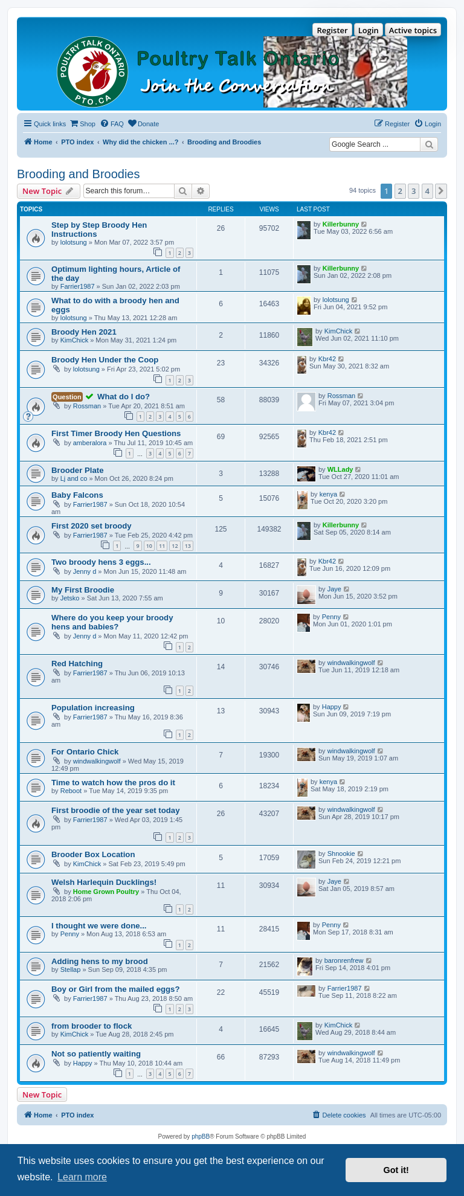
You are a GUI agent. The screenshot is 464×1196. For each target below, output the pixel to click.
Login (368, 30)
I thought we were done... (99, 925)
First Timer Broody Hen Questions (116, 433)
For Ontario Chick (84, 751)
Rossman (87, 406)
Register (332, 30)
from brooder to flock (91, 1025)
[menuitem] (82, 124)
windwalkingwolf (351, 662)
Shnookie (341, 853)
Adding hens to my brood (99, 961)
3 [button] (413, 190)
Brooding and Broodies (78, 174)
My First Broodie (82, 589)
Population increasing (93, 707)
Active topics (413, 30)
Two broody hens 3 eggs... (101, 562)
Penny (331, 616)
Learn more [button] (82, 1177)
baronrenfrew (344, 960)
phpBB (201, 1136)
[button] (441, 191)
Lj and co (74, 478)
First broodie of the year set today (115, 810)
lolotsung (73, 242)
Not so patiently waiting (96, 1053)
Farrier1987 (77, 286)
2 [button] (400, 190)
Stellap (70, 969)
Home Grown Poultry (106, 891)
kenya (328, 494)
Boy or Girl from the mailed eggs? (115, 989)
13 (188, 546)
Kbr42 (327, 358)
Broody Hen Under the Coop (104, 359)
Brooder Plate (77, 470)
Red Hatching (77, 663)
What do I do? (123, 396)
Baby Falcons (77, 495)
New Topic (42, 1094)
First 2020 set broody (91, 525)
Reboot (71, 790)
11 (162, 546)
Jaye (334, 589)
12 (175, 546)
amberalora (90, 442)
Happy (331, 706)
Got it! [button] (396, 1170)
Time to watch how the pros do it (113, 782)
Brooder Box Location (93, 854)
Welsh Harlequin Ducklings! (103, 882)
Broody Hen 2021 (84, 331)
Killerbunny (341, 224)
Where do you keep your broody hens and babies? (112, 622)
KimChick (74, 340)
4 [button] (427, 190)
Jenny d (85, 571)
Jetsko (70, 598)
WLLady (340, 469)
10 (149, 546)
